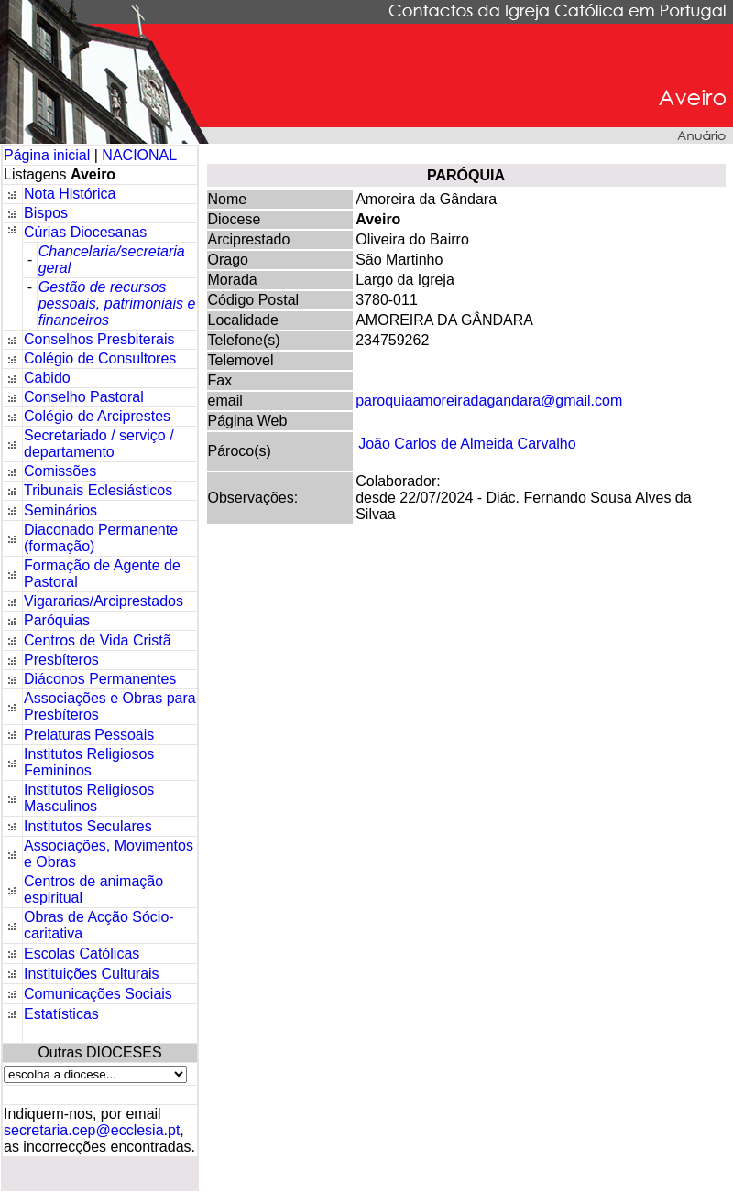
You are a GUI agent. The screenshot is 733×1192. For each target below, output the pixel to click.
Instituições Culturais (91, 973)
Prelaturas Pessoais (89, 734)
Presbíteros (61, 659)
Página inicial (49, 155)
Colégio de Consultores (100, 358)
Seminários (60, 510)
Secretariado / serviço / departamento (99, 444)
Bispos (46, 213)
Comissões (60, 471)
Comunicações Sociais (98, 994)
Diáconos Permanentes (100, 679)
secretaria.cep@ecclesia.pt (92, 1130)
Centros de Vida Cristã (97, 640)
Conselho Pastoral (84, 397)
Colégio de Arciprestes (97, 416)
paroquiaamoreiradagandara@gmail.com (489, 400)
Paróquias (57, 620)
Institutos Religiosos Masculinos (89, 798)
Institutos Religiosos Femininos (89, 762)
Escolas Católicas (81, 953)
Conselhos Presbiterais (99, 339)
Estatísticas (61, 1014)
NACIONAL (139, 155)
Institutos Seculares (88, 826)
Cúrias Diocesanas (85, 232)
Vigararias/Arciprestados (103, 601)
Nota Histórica (69, 193)
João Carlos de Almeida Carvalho (466, 443)
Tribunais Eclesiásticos (98, 490)
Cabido (47, 377)
